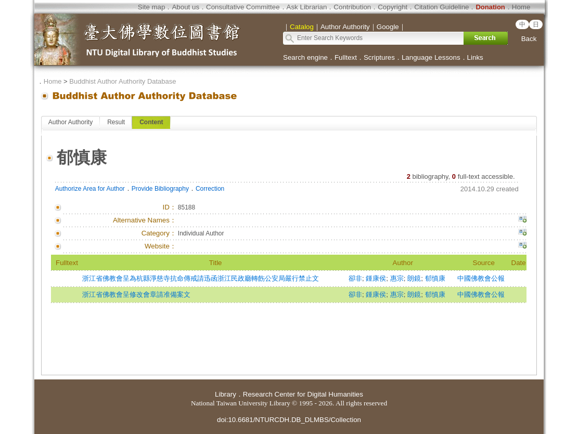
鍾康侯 (376, 278)
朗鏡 (414, 278)
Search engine (305, 57)
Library (225, 394)
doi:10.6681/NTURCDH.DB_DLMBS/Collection (289, 420)
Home (521, 7)
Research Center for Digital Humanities (303, 394)
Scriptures (379, 57)
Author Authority (70, 122)
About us (185, 7)
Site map (151, 7)
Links (475, 57)
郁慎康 (435, 278)
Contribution (352, 7)
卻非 (355, 278)
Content (151, 122)
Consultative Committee (242, 7)
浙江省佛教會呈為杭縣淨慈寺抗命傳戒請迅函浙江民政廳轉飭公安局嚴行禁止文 (200, 278)
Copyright (392, 7)
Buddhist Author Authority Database (122, 81)
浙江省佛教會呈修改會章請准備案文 (136, 294)
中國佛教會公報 (481, 278)
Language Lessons (431, 57)
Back (529, 39)
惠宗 (397, 278)
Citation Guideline (441, 7)
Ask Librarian (307, 7)
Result (116, 122)
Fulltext (346, 57)
